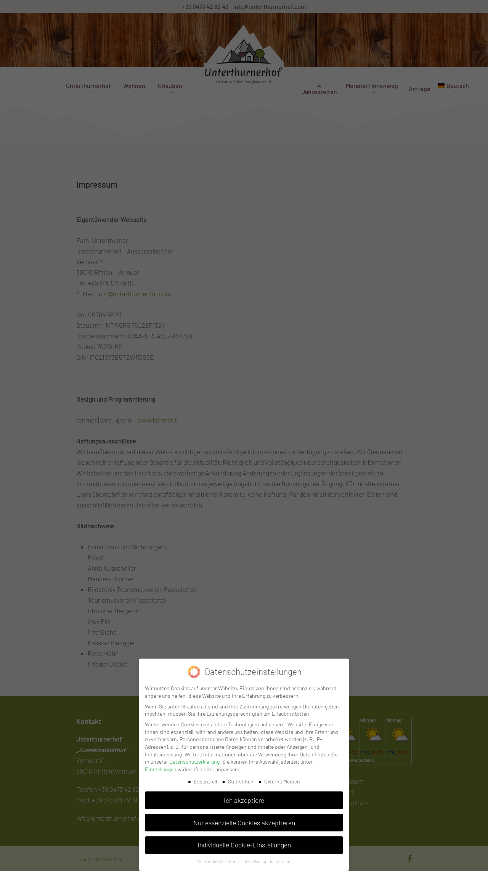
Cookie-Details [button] (211, 861)
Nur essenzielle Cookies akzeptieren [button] (244, 822)
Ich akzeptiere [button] (244, 800)
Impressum (280, 861)
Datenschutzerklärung (194, 761)
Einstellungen (161, 769)
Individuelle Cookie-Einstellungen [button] (244, 845)
